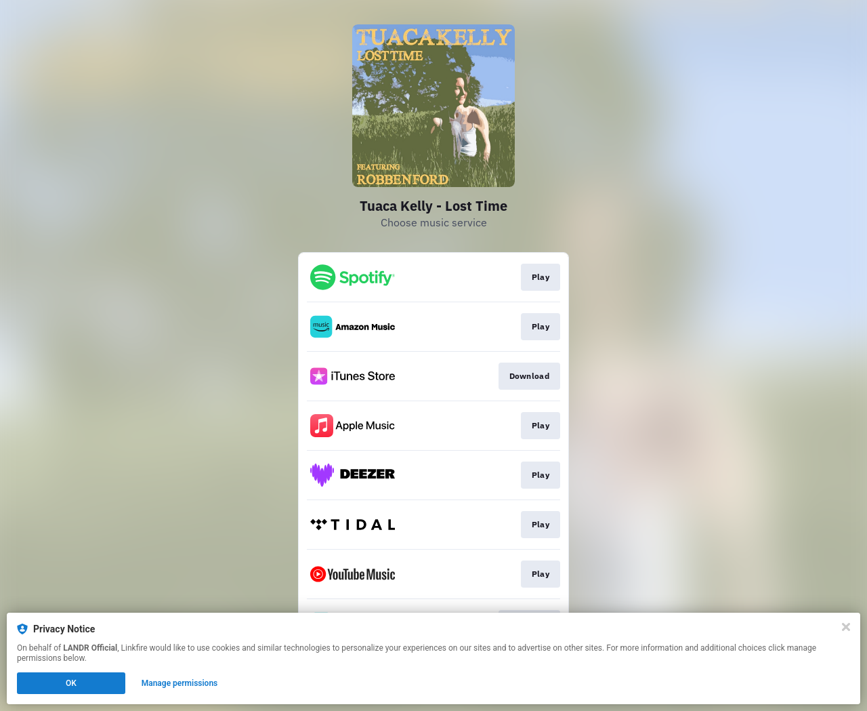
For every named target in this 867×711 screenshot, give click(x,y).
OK (71, 683)
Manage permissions (180, 683)
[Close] (846, 627)
